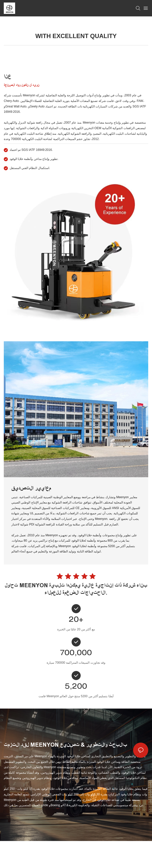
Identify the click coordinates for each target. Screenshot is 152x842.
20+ (76, 620)
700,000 (76, 653)
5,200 (76, 687)
